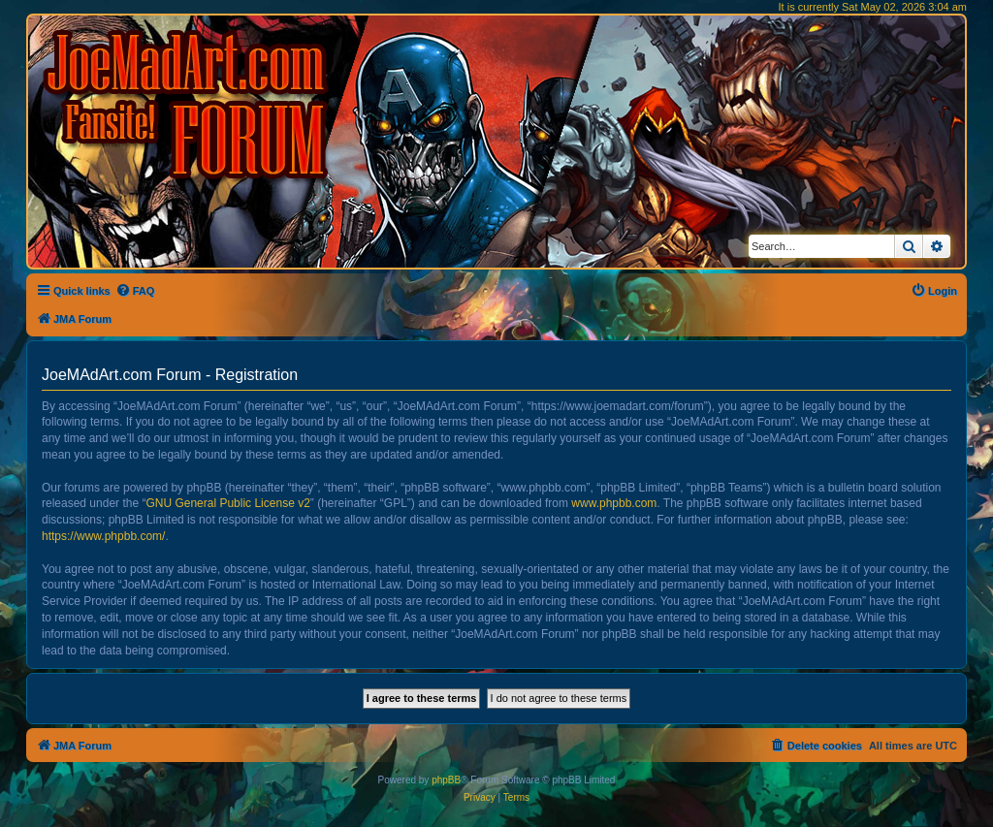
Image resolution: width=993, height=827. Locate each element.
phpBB (446, 780)
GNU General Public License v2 (227, 503)
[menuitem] (135, 290)
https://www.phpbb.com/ (103, 536)
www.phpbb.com (614, 503)
